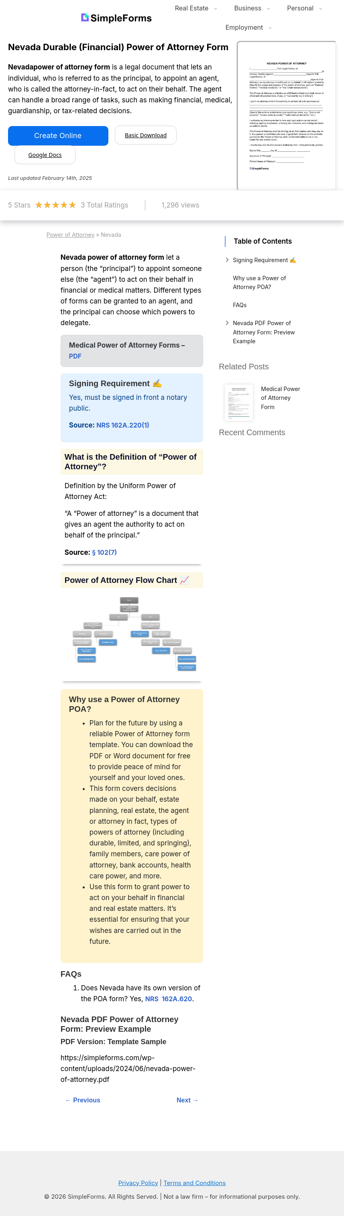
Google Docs (44, 155)
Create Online (57, 135)
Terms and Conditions (194, 1183)
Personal (307, 8)
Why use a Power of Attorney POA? (259, 282)
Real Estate (198, 8)
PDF (75, 356)
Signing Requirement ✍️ (264, 260)
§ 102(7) (104, 552)
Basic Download (146, 135)
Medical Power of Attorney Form (280, 397)
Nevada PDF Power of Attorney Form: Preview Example (264, 332)
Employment (251, 27)
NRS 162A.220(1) (122, 425)
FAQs (239, 304)
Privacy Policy (138, 1183)
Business (254, 8)
